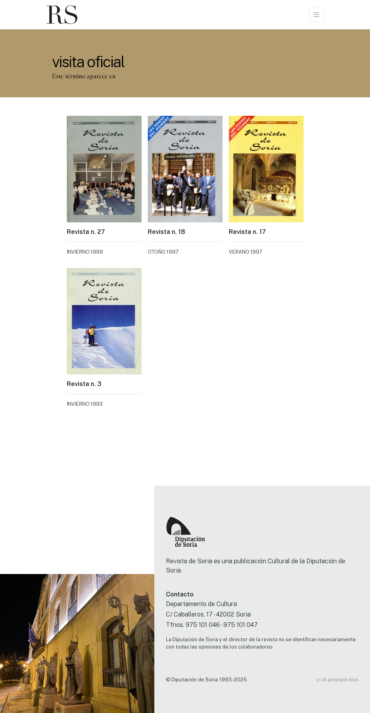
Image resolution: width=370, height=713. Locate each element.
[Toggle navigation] (316, 15)
